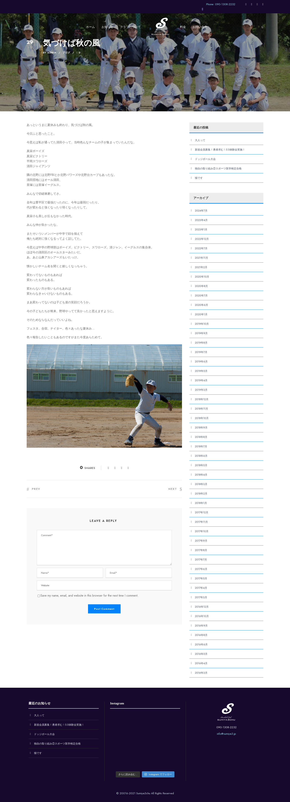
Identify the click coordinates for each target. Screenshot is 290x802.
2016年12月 (202, 607)
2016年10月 (202, 616)
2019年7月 (201, 352)
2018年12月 (201, 399)
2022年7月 (201, 248)
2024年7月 (201, 210)
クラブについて (130, 27)
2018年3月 (201, 484)
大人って (200, 140)
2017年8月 (201, 550)
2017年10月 (201, 531)
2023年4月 (201, 220)
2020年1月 (201, 314)
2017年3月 (201, 597)
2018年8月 (201, 437)
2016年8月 (201, 635)
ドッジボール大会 (205, 159)
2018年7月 (201, 446)
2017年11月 (201, 522)
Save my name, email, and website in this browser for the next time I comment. (89, 595)
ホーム (90, 27)
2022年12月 (202, 239)
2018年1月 (201, 503)
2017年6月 (201, 569)
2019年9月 (201, 333)
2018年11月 (201, 409)
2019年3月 (201, 390)
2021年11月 (201, 258)
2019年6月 (201, 361)
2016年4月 (201, 663)
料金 (183, 27)
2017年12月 (201, 512)
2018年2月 (201, 493)
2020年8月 (201, 286)
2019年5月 (201, 371)
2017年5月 (201, 578)
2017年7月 (201, 559)
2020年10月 (202, 276)
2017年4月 (201, 588)
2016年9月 (201, 625)
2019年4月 (201, 380)
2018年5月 (201, 465)
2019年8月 (201, 343)
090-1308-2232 (226, 727)
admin (52, 52)
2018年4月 (201, 475)
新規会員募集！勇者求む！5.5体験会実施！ (220, 149)
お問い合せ (200, 27)
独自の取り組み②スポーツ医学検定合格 (218, 168)
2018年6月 (201, 456)
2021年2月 (201, 267)
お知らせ (107, 27)
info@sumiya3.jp (226, 734)
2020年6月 (201, 305)
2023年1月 (201, 229)
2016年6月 (201, 644)
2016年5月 (201, 654)
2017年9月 (201, 541)
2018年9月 (201, 427)
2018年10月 (202, 418)
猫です (199, 178)
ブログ (66, 52)
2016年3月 (201, 673)
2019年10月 (202, 324)
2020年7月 (201, 295)
